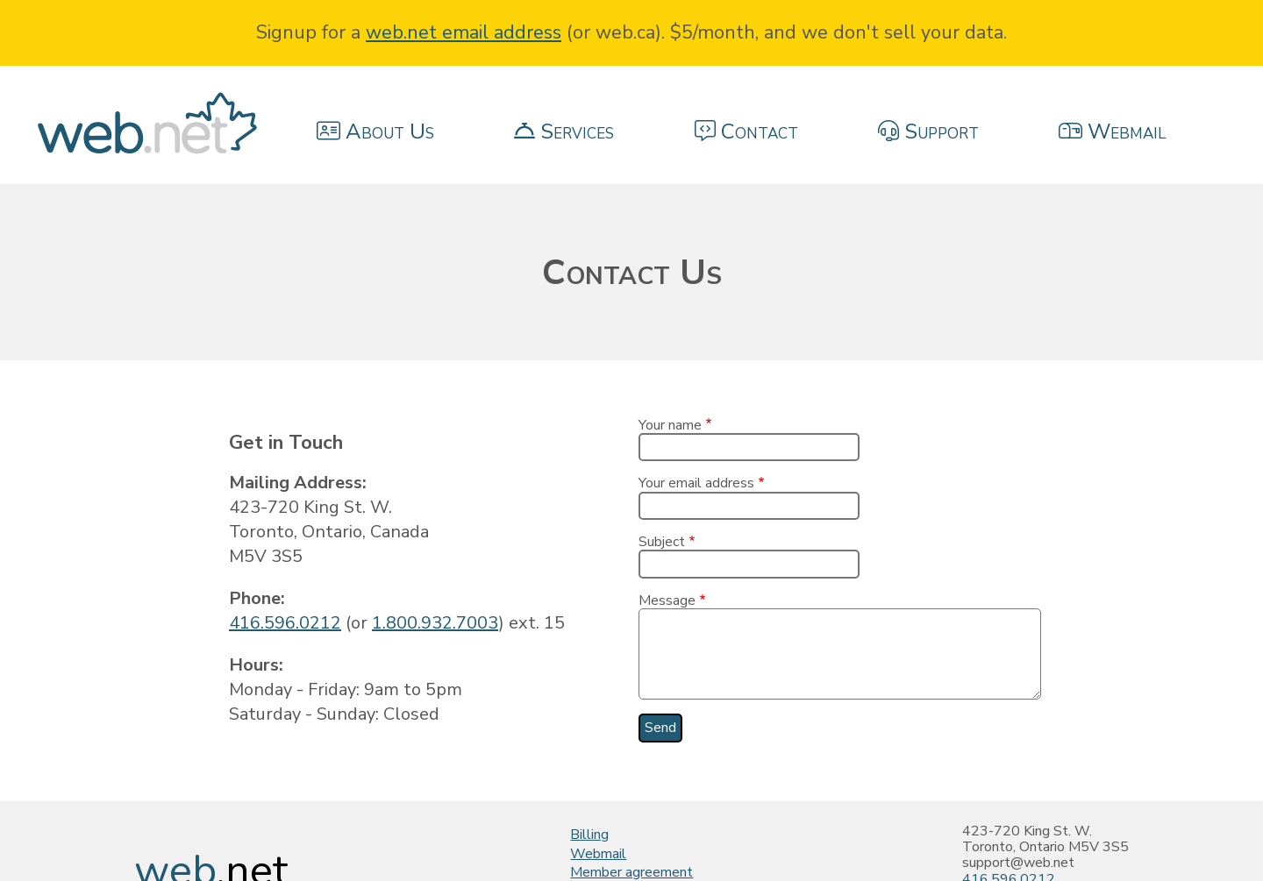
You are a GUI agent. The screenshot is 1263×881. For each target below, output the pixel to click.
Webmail (598, 853)
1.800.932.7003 (435, 623)
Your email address (696, 483)
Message (667, 600)
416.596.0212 (285, 623)
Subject (662, 542)
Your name (670, 425)
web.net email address (463, 32)
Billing (589, 834)
